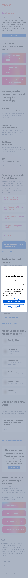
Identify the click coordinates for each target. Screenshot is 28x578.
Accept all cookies (14, 301)
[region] (14, 289)
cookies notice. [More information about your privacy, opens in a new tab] (7, 295)
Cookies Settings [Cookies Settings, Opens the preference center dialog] (14, 299)
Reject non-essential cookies (14, 306)
